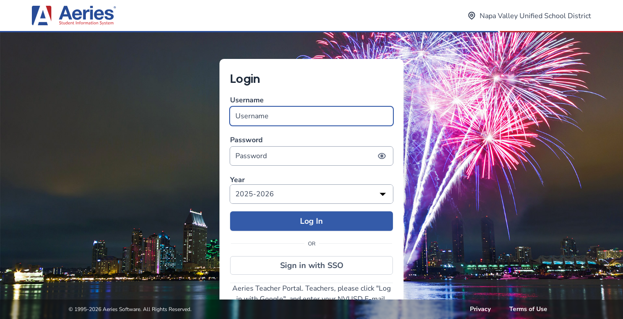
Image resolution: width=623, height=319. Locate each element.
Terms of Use (528, 309)
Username (311, 110)
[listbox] (311, 194)
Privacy (480, 309)
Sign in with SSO (311, 265)
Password (311, 150)
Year (237, 180)
